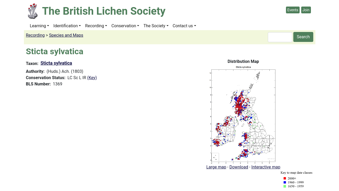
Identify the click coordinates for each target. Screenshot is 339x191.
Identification (65, 25)
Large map (216, 167)
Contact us (183, 25)
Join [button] (306, 10)
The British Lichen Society (103, 11)
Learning (38, 25)
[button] (243, 114)
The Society (154, 25)
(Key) (92, 77)
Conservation (123, 25)
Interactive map (265, 167)
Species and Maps (66, 35)
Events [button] (292, 10)
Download (239, 167)
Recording (94, 25)
